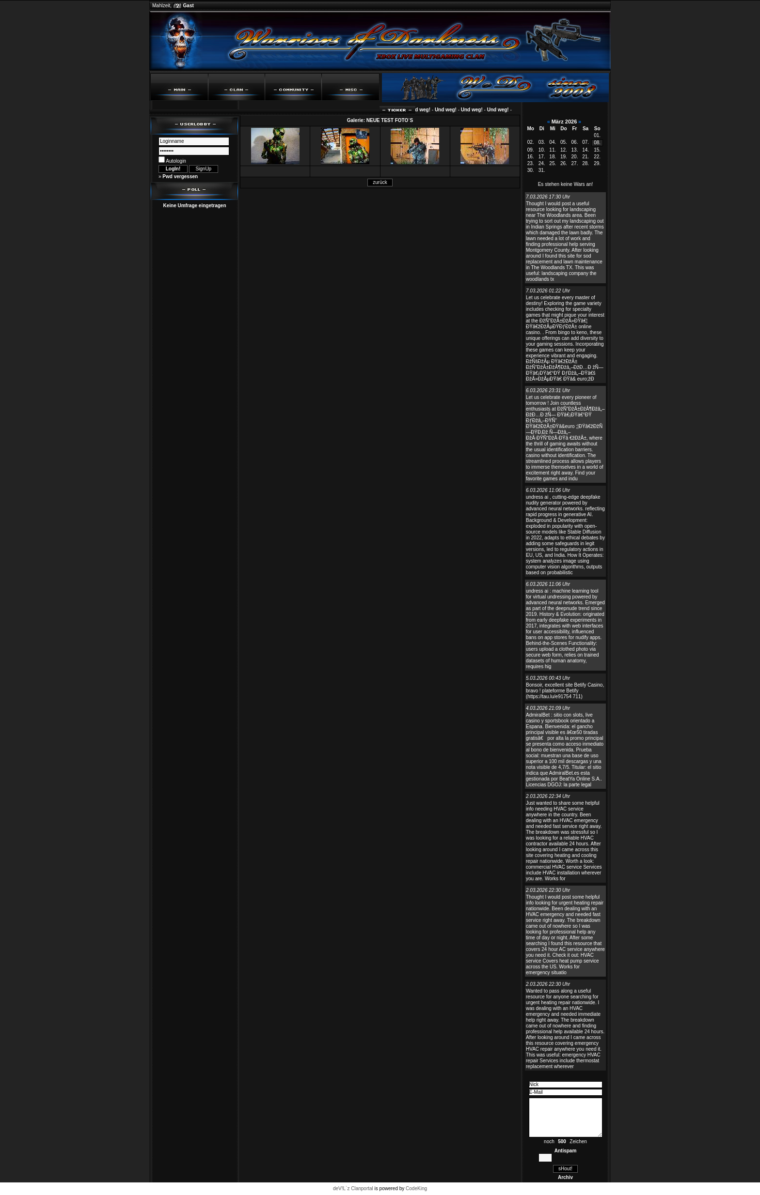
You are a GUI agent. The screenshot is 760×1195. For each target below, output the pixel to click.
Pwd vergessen (180, 176)
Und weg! (422, 109)
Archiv (565, 1177)
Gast (188, 5)
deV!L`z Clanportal (353, 1188)
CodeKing (416, 1188)
